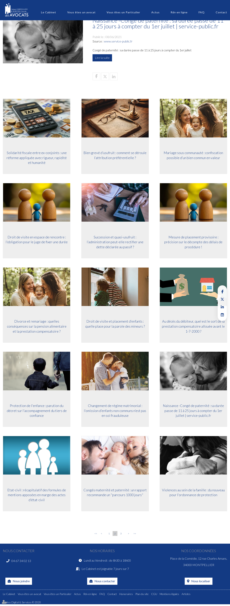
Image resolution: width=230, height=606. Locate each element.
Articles (186, 595)
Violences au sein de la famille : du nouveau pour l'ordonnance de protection (193, 493)
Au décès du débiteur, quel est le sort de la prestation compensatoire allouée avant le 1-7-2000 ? (193, 327)
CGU (154, 595)
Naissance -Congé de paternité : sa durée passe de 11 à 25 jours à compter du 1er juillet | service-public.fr (193, 411)
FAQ (202, 12)
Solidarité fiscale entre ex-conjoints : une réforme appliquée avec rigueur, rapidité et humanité (37, 158)
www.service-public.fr (118, 41)
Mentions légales (169, 595)
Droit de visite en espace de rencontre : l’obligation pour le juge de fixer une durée (37, 239)
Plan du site (142, 595)
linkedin (222, 307)
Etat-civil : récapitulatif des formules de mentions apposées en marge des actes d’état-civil (36, 496)
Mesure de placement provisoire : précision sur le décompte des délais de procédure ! (193, 242)
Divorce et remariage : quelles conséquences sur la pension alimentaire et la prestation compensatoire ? (37, 327)
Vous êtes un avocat (81, 12)
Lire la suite (102, 57)
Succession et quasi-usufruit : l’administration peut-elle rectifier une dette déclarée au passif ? (115, 242)
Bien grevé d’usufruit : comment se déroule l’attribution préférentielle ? (115, 155)
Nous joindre (21, 583)
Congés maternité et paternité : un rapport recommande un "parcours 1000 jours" (115, 493)
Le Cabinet (48, 12)
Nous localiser (200, 583)
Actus (155, 12)
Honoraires (126, 595)
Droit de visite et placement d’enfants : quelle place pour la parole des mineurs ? (115, 324)
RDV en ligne (222, 315)
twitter (222, 299)
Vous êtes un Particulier (123, 12)
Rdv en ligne (179, 12)
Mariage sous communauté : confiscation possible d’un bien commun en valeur (193, 155)
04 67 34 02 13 (21, 562)
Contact (221, 12)
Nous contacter (104, 583)
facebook (222, 291)
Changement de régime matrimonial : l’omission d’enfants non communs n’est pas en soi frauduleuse (115, 411)
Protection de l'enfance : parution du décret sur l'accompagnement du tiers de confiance (37, 411)
